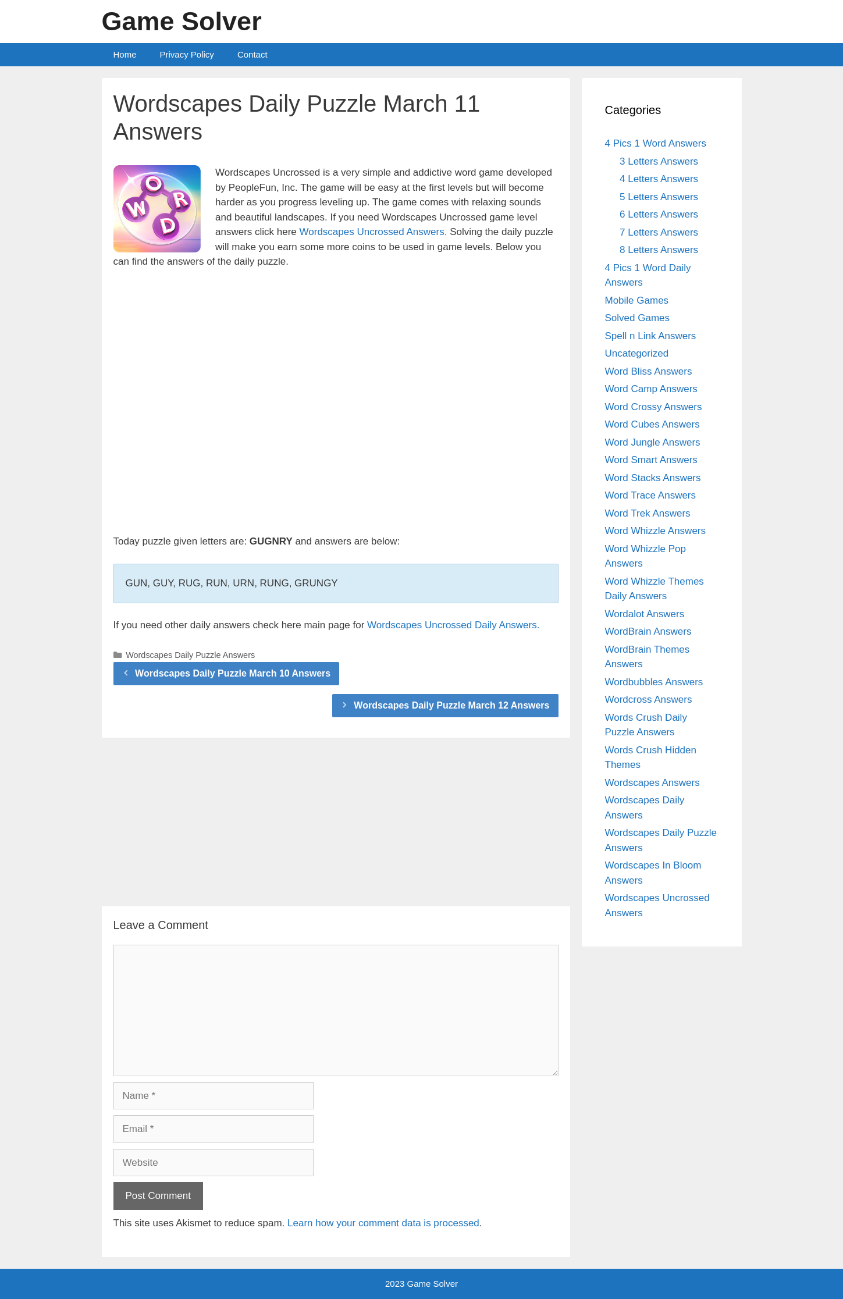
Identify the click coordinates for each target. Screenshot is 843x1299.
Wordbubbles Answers (654, 682)
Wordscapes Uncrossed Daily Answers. (453, 625)
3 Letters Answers (659, 161)
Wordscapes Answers (652, 782)
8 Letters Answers (659, 249)
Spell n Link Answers (650, 335)
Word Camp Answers (651, 388)
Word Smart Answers (651, 459)
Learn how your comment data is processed (383, 1223)
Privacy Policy (187, 54)
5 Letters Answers (659, 196)
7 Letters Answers (659, 232)
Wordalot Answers (645, 614)
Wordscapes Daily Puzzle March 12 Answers (451, 705)
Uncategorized (637, 353)
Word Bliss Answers (648, 371)
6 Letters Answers (659, 214)
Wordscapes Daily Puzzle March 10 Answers (232, 673)
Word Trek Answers (648, 513)
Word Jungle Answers (652, 442)
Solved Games (637, 317)
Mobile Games (637, 300)
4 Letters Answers (659, 178)
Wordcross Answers (648, 699)
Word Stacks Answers (653, 477)
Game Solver (182, 21)
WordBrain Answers (648, 631)
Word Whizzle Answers (655, 530)
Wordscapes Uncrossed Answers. (373, 231)
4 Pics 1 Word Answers (655, 143)
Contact (252, 54)
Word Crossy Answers (653, 406)
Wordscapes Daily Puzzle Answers (190, 655)
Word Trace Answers (650, 495)
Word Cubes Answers (652, 424)
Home (125, 54)
